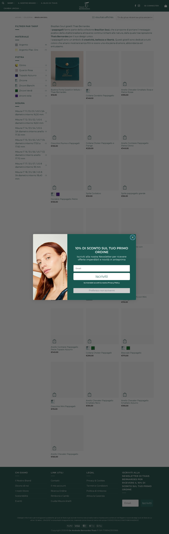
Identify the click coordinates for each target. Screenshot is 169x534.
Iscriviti (101, 276)
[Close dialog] (132, 237)
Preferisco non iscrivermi (102, 290)
